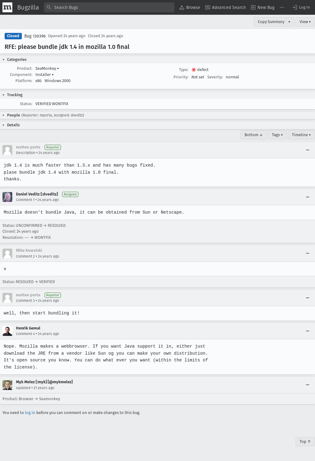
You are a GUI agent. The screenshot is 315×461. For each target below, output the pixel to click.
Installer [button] (44, 74)
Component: (21, 74)
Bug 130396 (35, 36)
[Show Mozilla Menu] (7, 7)
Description (25, 153)
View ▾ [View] (305, 21)
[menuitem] (190, 7)
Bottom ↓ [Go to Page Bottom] (254, 134)
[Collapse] (308, 150)
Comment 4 (25, 334)
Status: (26, 103)
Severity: (215, 77)
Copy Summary (271, 21)
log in (30, 412)
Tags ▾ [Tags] (277, 134)
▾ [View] (289, 21)
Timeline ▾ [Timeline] (301, 134)
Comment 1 (25, 200)
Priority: (180, 77)
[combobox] (109, 7)
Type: (183, 69)
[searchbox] (109, 7)
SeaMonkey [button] (47, 68)
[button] (301, 7)
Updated (23, 388)
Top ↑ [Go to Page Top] (305, 441)
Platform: (23, 80)
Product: (24, 68)
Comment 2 (25, 256)
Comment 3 (25, 300)
